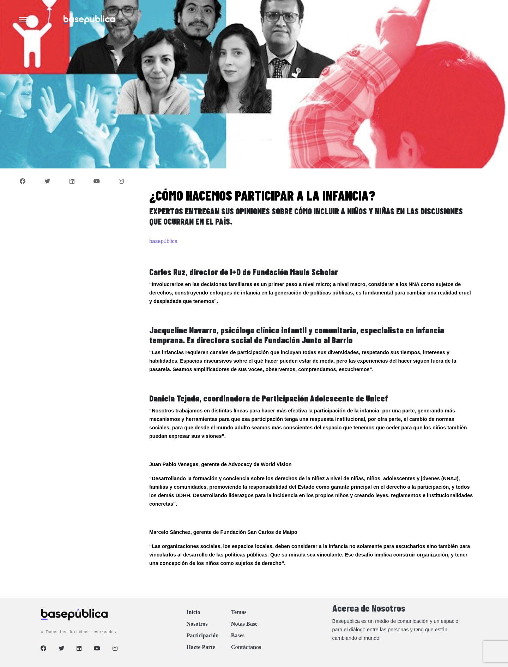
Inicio (193, 612)
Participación (202, 635)
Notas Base (244, 624)
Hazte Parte (200, 647)
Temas (239, 612)
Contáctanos (246, 647)
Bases (237, 635)
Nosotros (196, 624)
